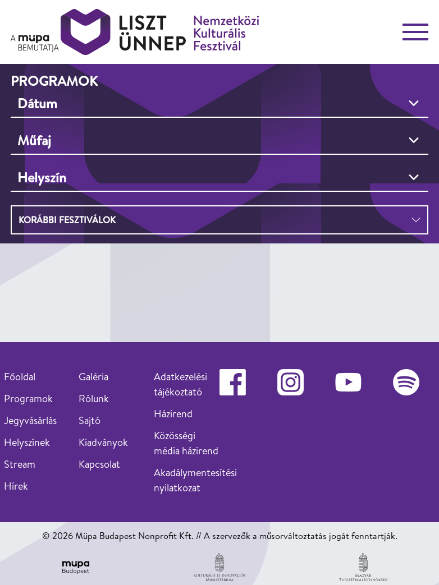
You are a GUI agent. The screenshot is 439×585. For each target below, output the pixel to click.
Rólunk (94, 398)
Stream (19, 464)
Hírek (16, 486)
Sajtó (89, 420)
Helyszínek (27, 442)
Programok (28, 398)
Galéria (93, 377)
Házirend (173, 414)
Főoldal (19, 377)
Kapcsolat (99, 464)
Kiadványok (103, 442)
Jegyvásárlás (30, 420)
